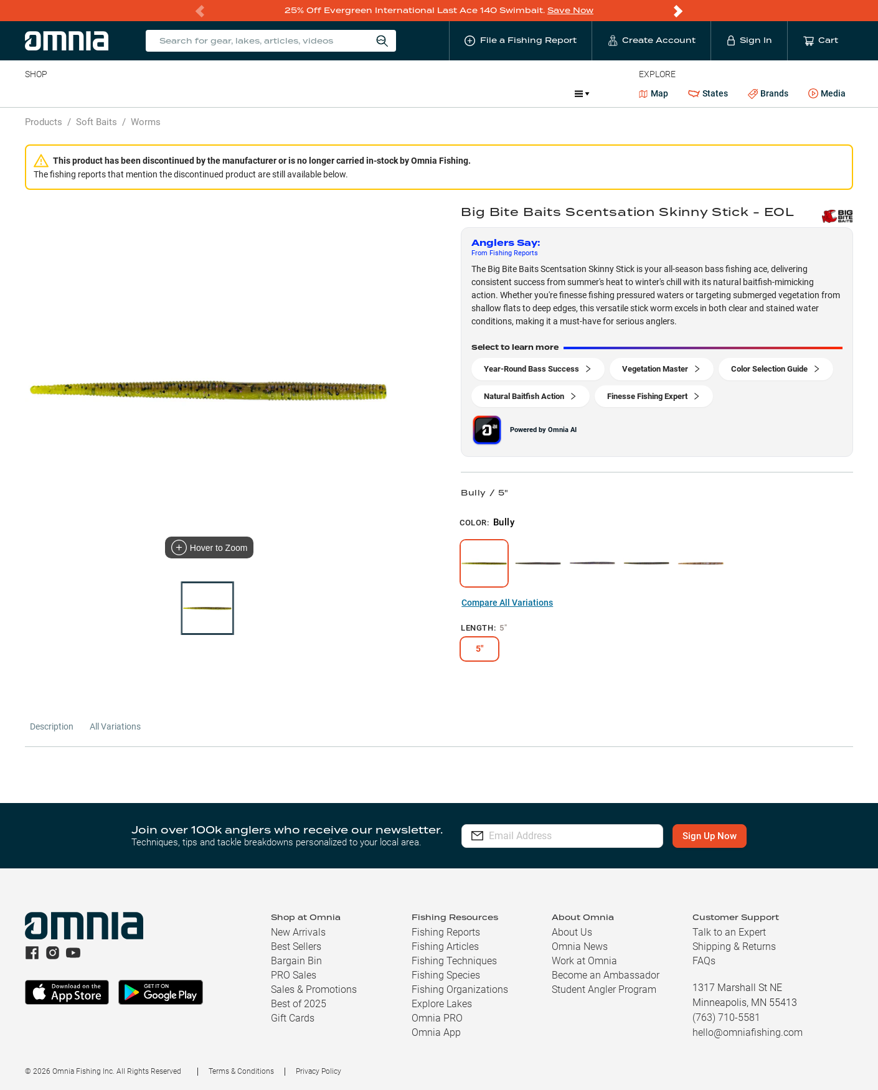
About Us (572, 932)
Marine (322, 93)
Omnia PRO (437, 1018)
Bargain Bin (296, 961)
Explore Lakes (442, 1004)
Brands (768, 93)
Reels (154, 93)
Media (827, 94)
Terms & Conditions (241, 1071)
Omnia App (436, 1032)
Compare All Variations (507, 603)
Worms (146, 122)
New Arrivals (298, 932)
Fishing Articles (445, 946)
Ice (439, 93)
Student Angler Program (604, 989)
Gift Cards (292, 1018)
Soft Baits (96, 122)
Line (74, 93)
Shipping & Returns (734, 946)
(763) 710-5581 (726, 1017)
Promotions (494, 94)
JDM (552, 93)
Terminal (202, 93)
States (708, 94)
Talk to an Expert (729, 932)
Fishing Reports (446, 932)
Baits (35, 93)
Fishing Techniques (454, 961)
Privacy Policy (318, 1071)
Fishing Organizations (460, 989)
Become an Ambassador (605, 975)
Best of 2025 (298, 1004)
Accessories (264, 93)
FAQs (703, 961)
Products (43, 122)
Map (653, 93)
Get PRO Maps (384, 93)
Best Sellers (296, 946)
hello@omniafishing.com (747, 1032)
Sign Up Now (714, 836)
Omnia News (580, 946)
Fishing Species (446, 975)
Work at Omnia (584, 961)
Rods (113, 93)
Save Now (570, 10)
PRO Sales (293, 975)
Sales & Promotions (314, 989)
